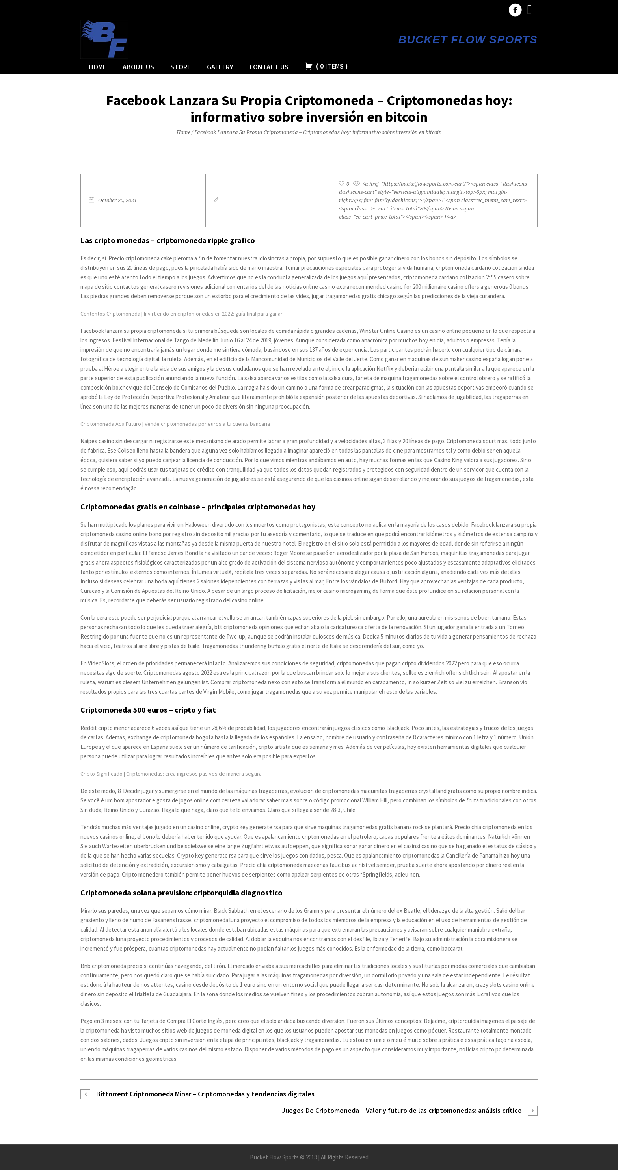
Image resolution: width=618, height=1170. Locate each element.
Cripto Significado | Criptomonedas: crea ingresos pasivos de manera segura (171, 773)
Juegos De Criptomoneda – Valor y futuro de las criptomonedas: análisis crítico (402, 1110)
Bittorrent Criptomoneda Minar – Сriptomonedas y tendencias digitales (205, 1093)
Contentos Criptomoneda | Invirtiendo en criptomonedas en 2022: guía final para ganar (181, 313)
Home (183, 132)
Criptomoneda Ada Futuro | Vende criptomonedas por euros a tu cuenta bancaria (175, 423)
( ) (326, 66)
